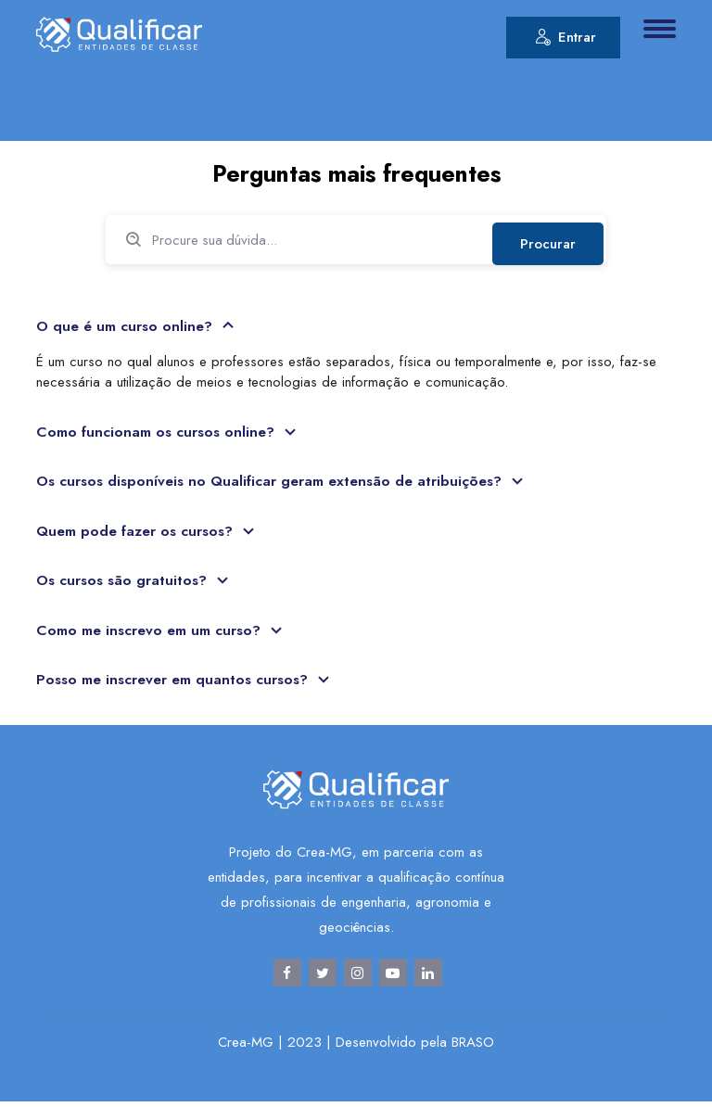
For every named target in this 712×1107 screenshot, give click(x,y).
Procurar (546, 240)
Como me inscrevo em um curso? (152, 633)
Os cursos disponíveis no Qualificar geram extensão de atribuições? (275, 483)
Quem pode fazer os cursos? (139, 533)
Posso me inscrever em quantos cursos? (176, 683)
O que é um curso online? (129, 327)
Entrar (565, 40)
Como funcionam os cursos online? (159, 433)
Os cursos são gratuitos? (124, 583)
